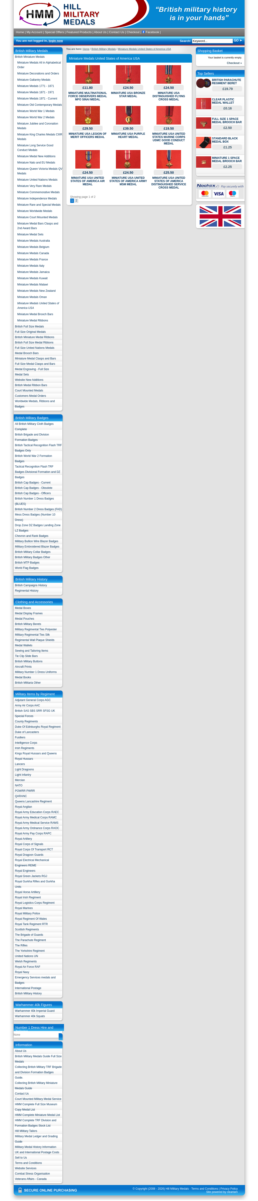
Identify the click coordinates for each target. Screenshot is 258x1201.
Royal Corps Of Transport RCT (34, 849)
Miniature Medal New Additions (36, 156)
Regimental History (26, 590)
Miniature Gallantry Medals (34, 79)
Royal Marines (24, 908)
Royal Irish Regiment (28, 897)
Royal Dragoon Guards (29, 854)
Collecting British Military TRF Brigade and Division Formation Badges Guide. (38, 1072)
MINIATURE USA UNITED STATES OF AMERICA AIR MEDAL (87, 181)
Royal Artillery (23, 838)
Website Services (25, 1168)
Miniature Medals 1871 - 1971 (35, 92)
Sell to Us (21, 1157)
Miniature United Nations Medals (37, 179)
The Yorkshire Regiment (30, 950)
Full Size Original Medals (30, 331)
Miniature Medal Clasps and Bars (35, 358)
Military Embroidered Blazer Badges (37, 546)
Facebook (150, 32)
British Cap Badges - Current (33, 482)
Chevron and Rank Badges (31, 536)
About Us (100, 32)
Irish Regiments (24, 748)
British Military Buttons (29, 661)
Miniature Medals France (32, 259)
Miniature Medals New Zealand (36, 290)
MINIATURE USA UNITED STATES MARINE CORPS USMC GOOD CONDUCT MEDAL (168, 138)
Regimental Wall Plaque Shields (34, 640)
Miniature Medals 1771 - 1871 (35, 86)
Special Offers (54, 32)
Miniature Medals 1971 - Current (37, 98)
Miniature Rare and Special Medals (39, 204)
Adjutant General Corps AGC (33, 700)
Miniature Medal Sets (30, 234)
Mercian (20, 780)
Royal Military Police (27, 913)
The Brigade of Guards (29, 934)
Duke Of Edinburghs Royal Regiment (38, 726)
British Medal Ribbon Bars (31, 385)
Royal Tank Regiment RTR (31, 924)
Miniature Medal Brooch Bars (35, 314)
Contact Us (116, 32)
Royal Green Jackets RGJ (31, 876)
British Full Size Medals (29, 326)
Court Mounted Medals (29, 390)
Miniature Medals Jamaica (33, 272)
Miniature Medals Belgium (33, 247)
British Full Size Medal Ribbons (34, 342)
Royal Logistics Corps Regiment (35, 902)
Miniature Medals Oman (32, 297)
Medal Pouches (24, 618)
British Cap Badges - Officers (33, 493)
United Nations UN (26, 956)
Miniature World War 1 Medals (36, 111)
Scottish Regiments (27, 929)
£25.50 (169, 172)
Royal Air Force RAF (27, 966)
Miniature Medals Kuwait (32, 278)
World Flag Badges (27, 568)
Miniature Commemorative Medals (38, 192)
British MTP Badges (27, 562)
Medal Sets (22, 374)
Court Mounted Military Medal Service (38, 1099)
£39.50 (128, 128)
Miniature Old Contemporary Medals (39, 104)
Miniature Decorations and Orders (38, 73)
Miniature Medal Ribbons (32, 320)
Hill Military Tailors (26, 1131)
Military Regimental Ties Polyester (36, 629)
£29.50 (88, 128)
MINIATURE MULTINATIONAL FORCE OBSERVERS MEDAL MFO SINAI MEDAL (87, 96)
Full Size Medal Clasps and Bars (35, 363)
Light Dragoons (24, 769)
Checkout (133, 32)
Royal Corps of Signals (29, 844)
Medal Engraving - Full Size (32, 369)
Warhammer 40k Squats (30, 1016)
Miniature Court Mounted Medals (37, 217)
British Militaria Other (28, 682)
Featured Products (79, 32)
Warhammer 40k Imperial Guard (35, 1010)
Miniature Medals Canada (33, 253)
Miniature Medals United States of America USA (144, 49)
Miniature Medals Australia (33, 240)
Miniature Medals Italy (31, 265)
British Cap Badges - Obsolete (33, 488)
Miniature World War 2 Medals (36, 117)
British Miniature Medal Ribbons (34, 337)
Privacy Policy (229, 1188)
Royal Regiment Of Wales (31, 918)
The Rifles (21, 945)
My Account (34, 32)
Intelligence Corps (26, 742)
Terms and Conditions (28, 1163)
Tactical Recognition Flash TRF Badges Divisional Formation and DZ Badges (37, 472)
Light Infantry (23, 774)
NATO (18, 785)
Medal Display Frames (29, 613)
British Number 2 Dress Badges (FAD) (38, 509)
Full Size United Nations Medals (34, 347)
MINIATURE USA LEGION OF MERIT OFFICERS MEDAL (87, 135)
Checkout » (234, 63)
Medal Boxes (23, 608)
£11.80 (88, 88)
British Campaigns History (31, 585)
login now (56, 40)
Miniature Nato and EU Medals (36, 162)
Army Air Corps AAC (27, 705)
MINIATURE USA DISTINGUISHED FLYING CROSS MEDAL (169, 96)
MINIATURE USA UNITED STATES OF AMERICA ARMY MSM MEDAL (128, 181)
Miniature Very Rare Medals (34, 186)
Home (20, 32)
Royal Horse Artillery (27, 892)
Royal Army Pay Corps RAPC (33, 833)
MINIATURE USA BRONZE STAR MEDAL (128, 94)
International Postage (28, 988)
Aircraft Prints (23, 666)
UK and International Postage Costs (37, 1152)
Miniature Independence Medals (37, 198)
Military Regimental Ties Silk (32, 634)
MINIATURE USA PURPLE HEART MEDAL (128, 135)
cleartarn (232, 1192)
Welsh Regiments (26, 961)
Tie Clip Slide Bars (26, 656)
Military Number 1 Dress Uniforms (36, 672)
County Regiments (26, 721)
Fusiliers (20, 737)
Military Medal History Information (35, 1147)
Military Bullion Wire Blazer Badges (36, 541)
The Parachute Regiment (30, 940)
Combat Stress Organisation (32, 1173)
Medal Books (23, 677)
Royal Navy (22, 972)
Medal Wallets (23, 645)
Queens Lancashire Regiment (33, 801)
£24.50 (128, 88)
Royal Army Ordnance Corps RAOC (37, 828)
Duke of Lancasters (27, 732)
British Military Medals (104, 49)
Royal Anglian (23, 806)
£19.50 (169, 128)
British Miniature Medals (30, 56)
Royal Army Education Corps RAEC (37, 812)
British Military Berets (28, 624)
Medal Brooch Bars (27, 353)
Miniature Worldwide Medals (34, 211)
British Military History (28, 993)
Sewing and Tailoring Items (31, 650)
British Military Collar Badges (33, 552)
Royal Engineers (25, 870)
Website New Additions (29, 379)
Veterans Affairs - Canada (31, 1179)
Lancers (20, 764)
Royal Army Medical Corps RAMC (36, 817)
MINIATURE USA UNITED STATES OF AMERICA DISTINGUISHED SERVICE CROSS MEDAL (168, 182)
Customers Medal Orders (30, 395)
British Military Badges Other (32, 557)
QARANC (21, 796)
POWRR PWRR (25, 790)
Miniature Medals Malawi (32, 284)
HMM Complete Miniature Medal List (37, 1115)
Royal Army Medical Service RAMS (36, 822)
